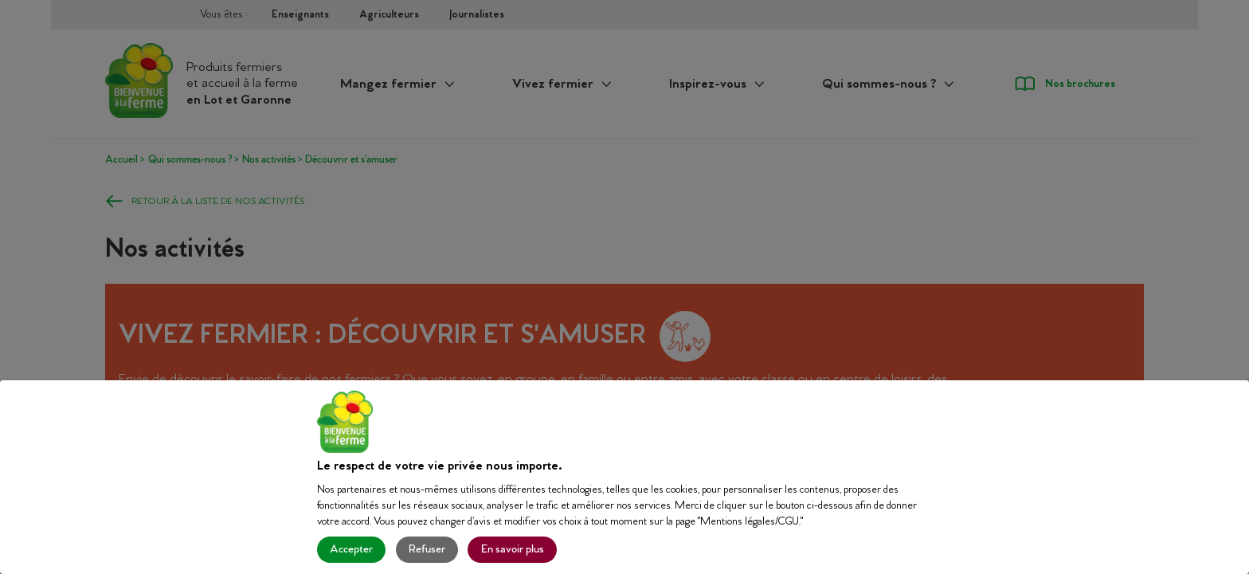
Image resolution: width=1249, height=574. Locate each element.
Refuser (427, 549)
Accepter (351, 549)
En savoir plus (512, 549)
